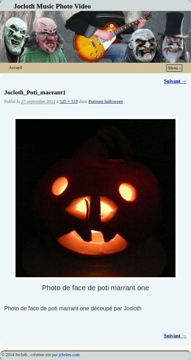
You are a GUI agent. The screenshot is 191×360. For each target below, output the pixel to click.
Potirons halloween (105, 101)
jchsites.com (69, 354)
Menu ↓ (174, 68)
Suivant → (175, 81)
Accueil (15, 67)
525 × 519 (69, 101)
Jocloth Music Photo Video (52, 6)
